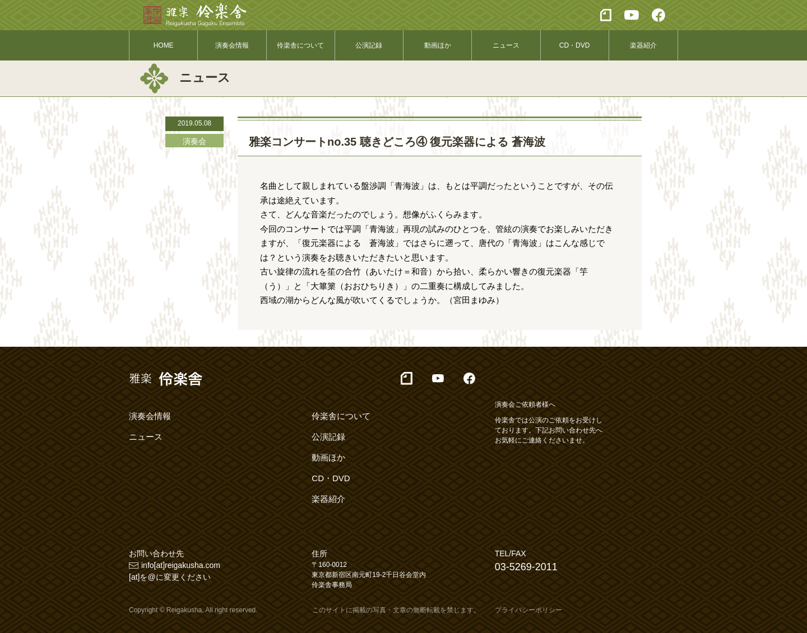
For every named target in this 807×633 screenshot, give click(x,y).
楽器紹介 (643, 45)
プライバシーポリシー (528, 610)
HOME (164, 45)
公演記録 (368, 45)
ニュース (506, 45)
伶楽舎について (300, 45)
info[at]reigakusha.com (180, 565)
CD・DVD (574, 45)
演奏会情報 (232, 45)
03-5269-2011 (526, 567)
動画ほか (437, 45)
